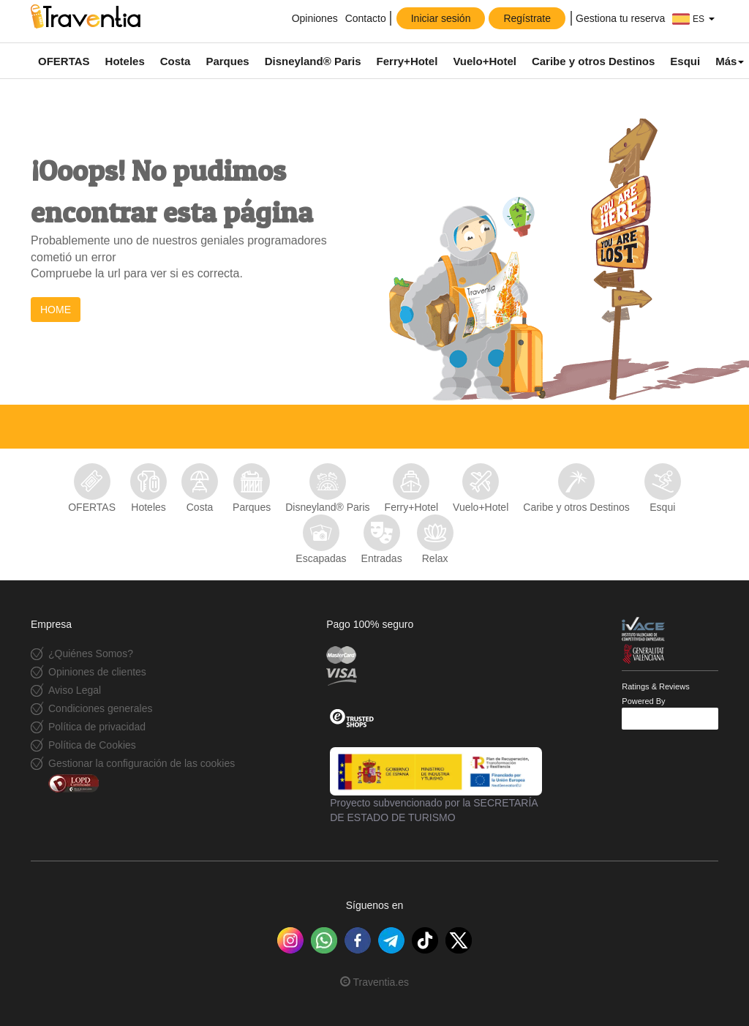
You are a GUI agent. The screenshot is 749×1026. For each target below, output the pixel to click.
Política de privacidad (97, 727)
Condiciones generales (100, 708)
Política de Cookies (92, 745)
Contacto (365, 18)
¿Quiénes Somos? (90, 653)
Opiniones (313, 18)
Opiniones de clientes (97, 672)
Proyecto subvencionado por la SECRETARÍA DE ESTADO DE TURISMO (436, 785)
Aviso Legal (74, 690)
